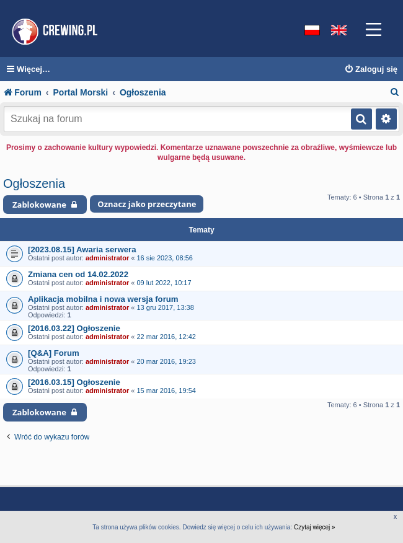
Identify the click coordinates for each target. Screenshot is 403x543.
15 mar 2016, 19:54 (165, 390)
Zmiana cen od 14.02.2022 (78, 274)
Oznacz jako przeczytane (146, 204)
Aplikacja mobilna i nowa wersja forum (103, 299)
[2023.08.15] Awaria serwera (82, 249)
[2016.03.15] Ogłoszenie (74, 382)
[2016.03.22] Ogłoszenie (74, 328)
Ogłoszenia (34, 183)
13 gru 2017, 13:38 (164, 307)
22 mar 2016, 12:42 (165, 336)
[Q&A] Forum (53, 353)
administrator (107, 258)
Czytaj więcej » (314, 527)
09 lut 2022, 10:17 (163, 282)
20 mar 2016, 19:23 (165, 361)
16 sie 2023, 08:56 (164, 258)
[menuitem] (370, 69)
